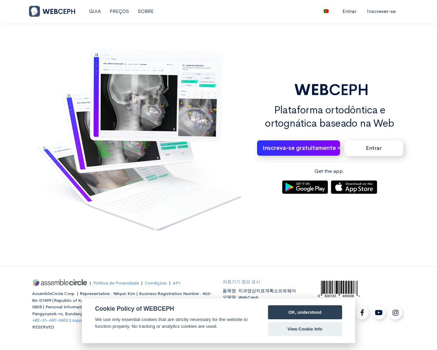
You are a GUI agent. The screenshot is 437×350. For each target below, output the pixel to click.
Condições (156, 283)
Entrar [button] (374, 148)
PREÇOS (119, 11)
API (176, 283)
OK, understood (305, 312)
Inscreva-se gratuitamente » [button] (301, 148)
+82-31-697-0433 (50, 320)
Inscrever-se (381, 11)
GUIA (95, 11)
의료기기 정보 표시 (241, 282)
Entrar (349, 11)
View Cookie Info (304, 329)
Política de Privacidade (116, 283)
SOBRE (146, 11)
